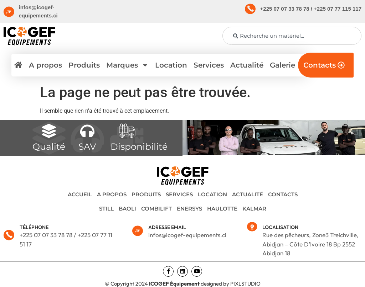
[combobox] (291, 36)
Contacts (283, 194)
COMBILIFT (156, 208)
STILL (106, 208)
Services (209, 65)
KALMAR (254, 208)
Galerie (282, 65)
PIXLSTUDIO (245, 283)
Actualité (246, 65)
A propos (45, 65)
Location (171, 65)
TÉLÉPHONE (34, 227)
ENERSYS (189, 208)
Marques (127, 65)
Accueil (80, 194)
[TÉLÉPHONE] (9, 235)
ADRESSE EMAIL (167, 227)
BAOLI (127, 208)
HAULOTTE (222, 208)
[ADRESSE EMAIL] (137, 230)
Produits (84, 65)
